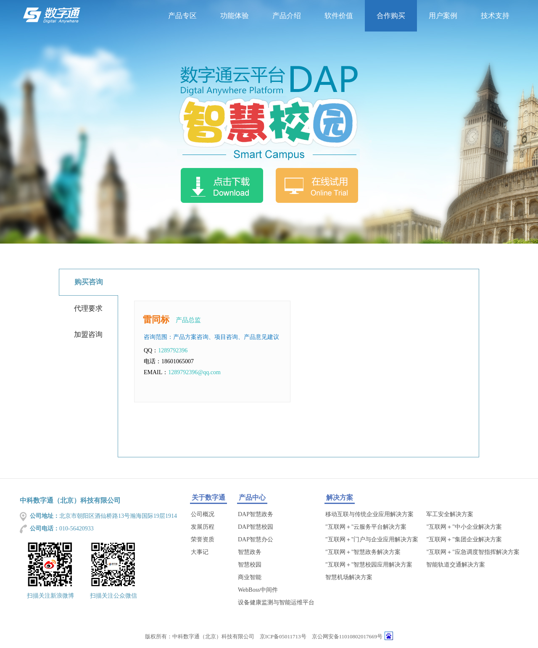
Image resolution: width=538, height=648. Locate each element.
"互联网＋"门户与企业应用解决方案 (371, 539)
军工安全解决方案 (449, 514)
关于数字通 (208, 497)
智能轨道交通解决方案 (455, 564)
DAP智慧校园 (255, 527)
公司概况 (202, 514)
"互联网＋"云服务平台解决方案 (365, 527)
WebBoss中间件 (258, 590)
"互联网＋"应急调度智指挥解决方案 (472, 552)
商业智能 (249, 577)
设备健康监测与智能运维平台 (276, 602)
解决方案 (339, 497)
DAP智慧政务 (255, 514)
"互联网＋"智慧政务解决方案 (363, 552)
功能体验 (234, 16)
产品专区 (182, 16)
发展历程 (202, 527)
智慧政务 (249, 552)
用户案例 (443, 16)
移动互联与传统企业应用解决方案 (369, 514)
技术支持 (495, 16)
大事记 (199, 552)
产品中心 (252, 497)
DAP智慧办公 (255, 539)
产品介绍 (286, 16)
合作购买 (391, 16)
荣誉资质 (202, 539)
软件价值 (338, 16)
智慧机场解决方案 (348, 577)
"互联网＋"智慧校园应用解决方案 (368, 564)
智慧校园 (249, 564)
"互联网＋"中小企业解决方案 (463, 527)
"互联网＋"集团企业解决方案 (463, 539)
